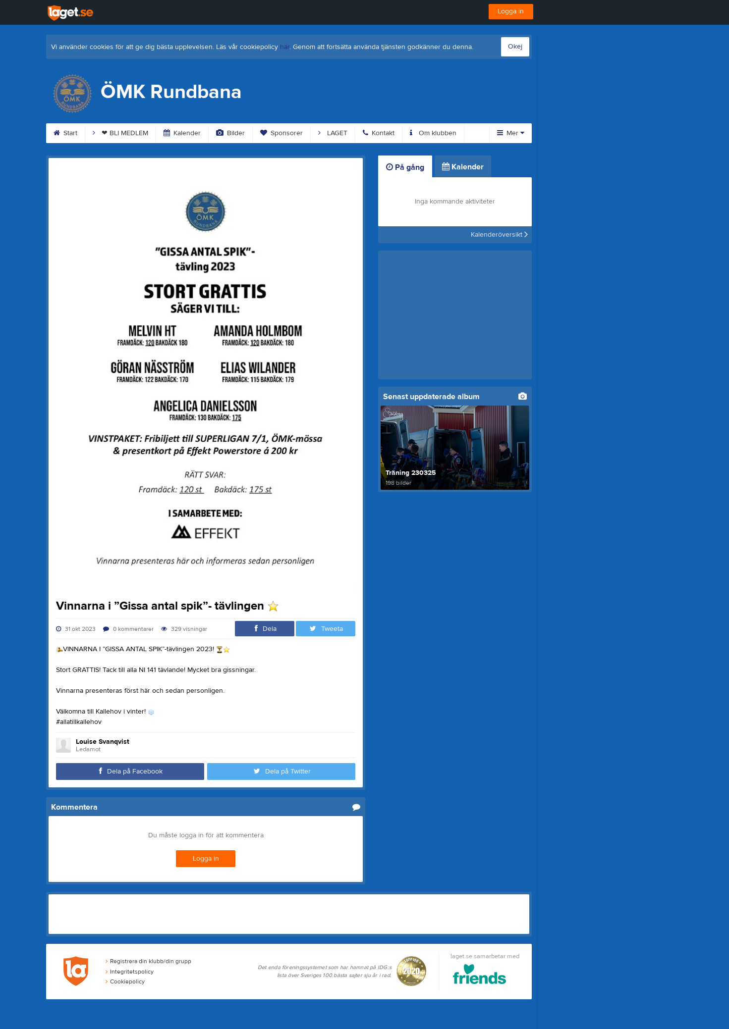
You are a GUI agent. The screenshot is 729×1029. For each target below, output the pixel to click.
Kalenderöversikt (499, 234)
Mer (510, 133)
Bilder (230, 133)
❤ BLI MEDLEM (120, 133)
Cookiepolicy (125, 981)
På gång (405, 167)
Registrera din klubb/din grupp (148, 961)
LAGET (332, 133)
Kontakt (378, 133)
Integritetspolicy (130, 972)
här (284, 47)
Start (65, 133)
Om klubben (433, 133)
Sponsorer (281, 133)
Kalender (182, 133)
